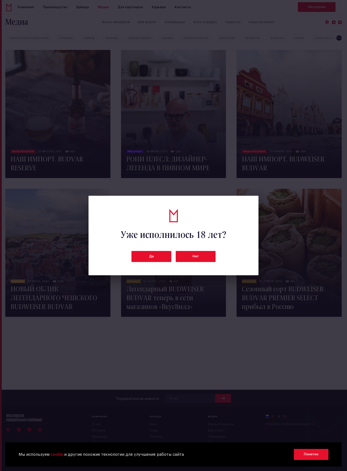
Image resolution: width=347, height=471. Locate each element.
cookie (57, 454)
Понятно (311, 454)
